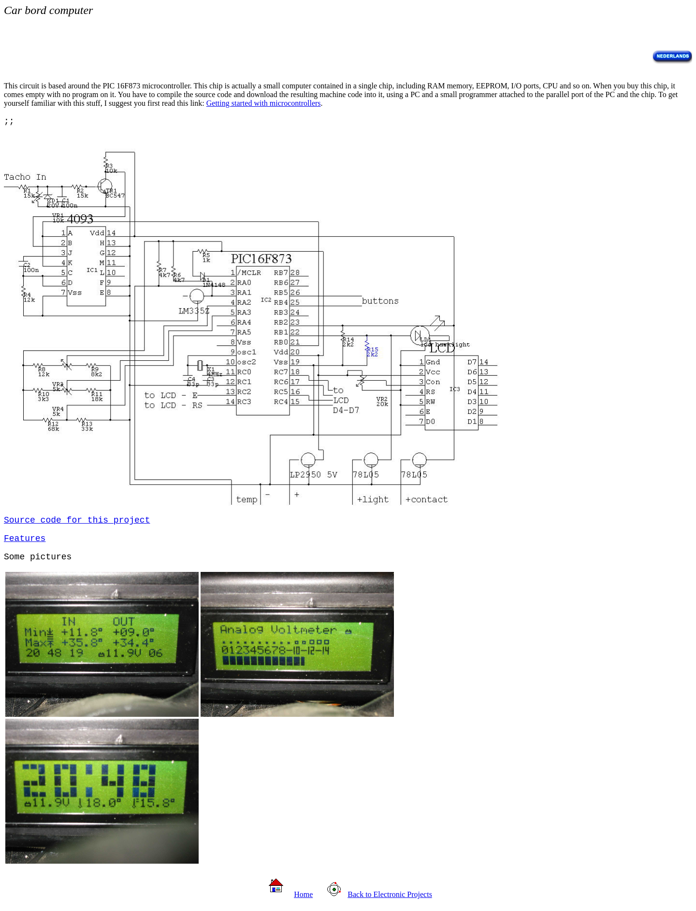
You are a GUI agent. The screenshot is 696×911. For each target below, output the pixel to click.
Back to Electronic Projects (390, 894)
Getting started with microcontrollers (263, 103)
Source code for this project (77, 520)
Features (24, 538)
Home (303, 894)
